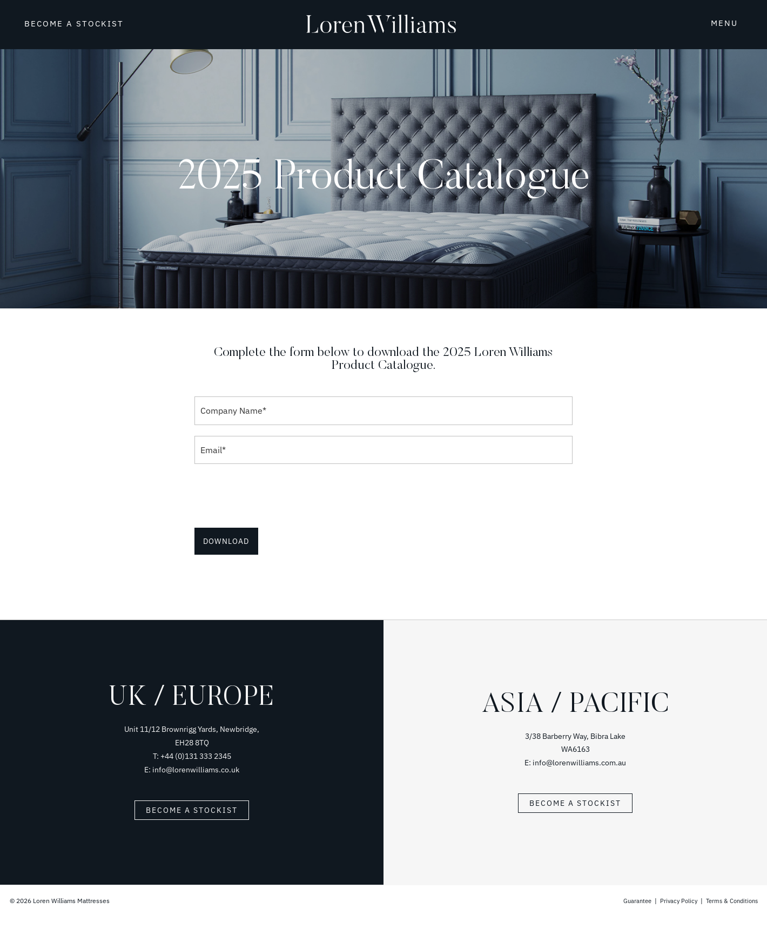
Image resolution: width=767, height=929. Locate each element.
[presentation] (276, 496)
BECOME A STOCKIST (74, 23)
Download (226, 541)
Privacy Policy (672, 901)
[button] (711, 22)
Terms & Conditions (729, 901)
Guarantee (630, 901)
